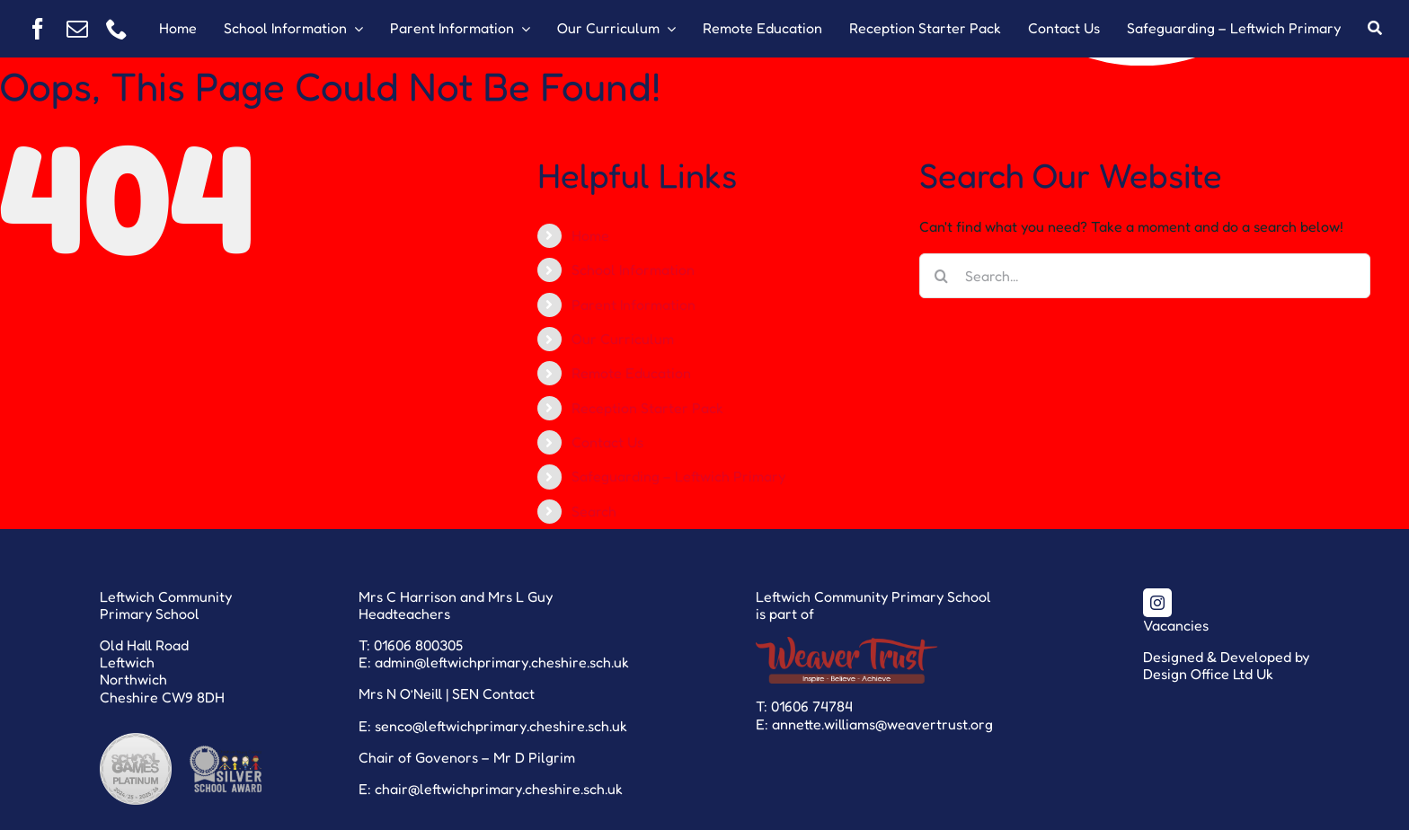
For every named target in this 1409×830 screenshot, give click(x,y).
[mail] (77, 29)
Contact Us (607, 442)
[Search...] (1145, 275)
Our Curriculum (623, 339)
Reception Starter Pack (647, 408)
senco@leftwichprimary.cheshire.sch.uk (501, 726)
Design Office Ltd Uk (1208, 674)
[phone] (117, 29)
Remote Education (631, 373)
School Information (633, 269)
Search (594, 511)
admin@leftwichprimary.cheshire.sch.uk (502, 662)
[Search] (1375, 28)
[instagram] (1157, 602)
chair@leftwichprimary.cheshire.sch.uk (499, 789)
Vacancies (1176, 625)
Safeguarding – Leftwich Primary (678, 476)
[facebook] (38, 29)
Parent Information (634, 304)
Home (590, 235)
